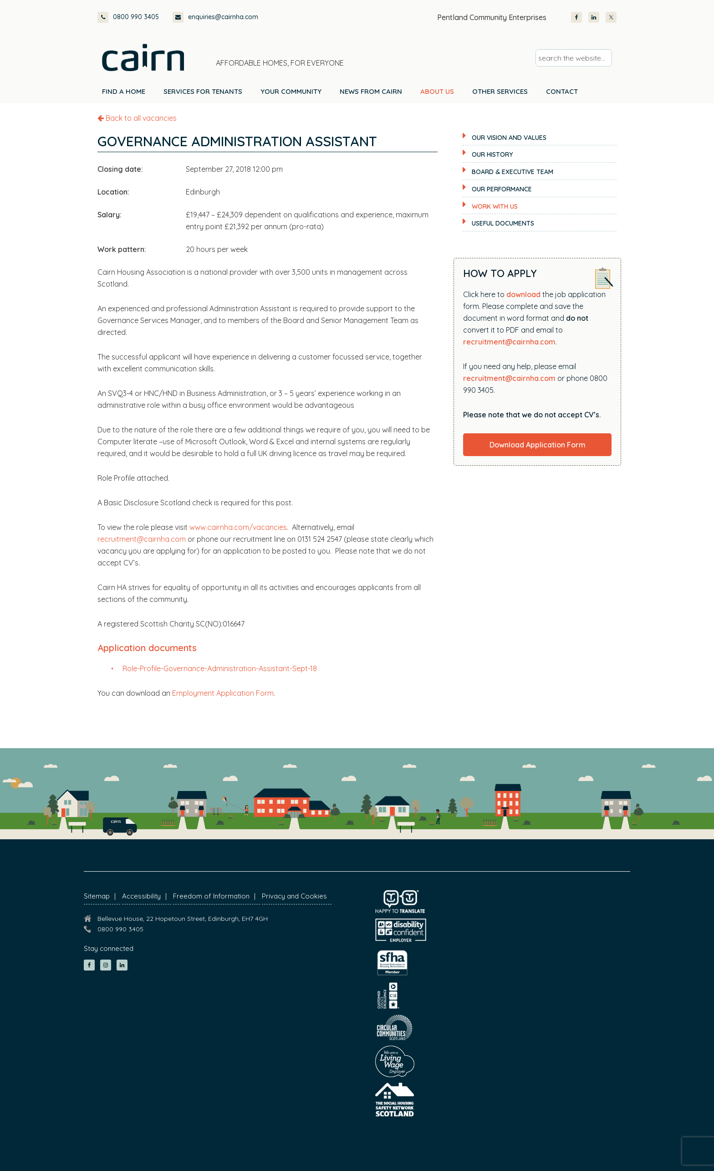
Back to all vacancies (137, 118)
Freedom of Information (211, 896)
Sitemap (97, 896)
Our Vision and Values (509, 138)
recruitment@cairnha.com (141, 539)
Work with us (495, 206)
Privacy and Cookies (294, 896)
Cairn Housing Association (143, 57)
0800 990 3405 (128, 17)
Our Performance (502, 189)
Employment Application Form (223, 693)
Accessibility (141, 896)
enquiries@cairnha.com (215, 17)
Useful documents (503, 223)
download (523, 294)
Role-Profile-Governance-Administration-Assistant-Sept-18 (219, 668)
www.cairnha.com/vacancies (238, 527)
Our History (492, 154)
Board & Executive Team (512, 172)
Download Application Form (538, 444)
